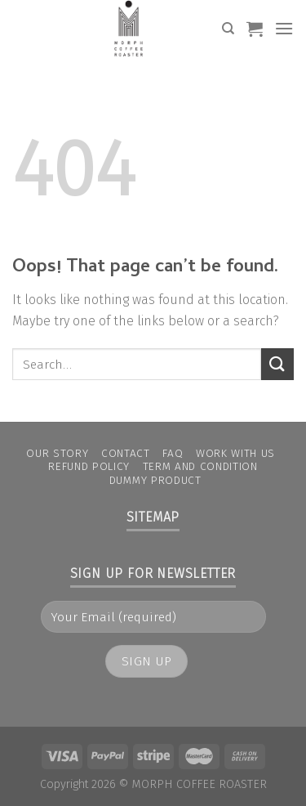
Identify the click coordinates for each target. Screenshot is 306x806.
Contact (125, 453)
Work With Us (235, 453)
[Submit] (277, 364)
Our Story (57, 453)
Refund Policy (89, 466)
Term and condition (200, 466)
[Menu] (284, 28)
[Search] (228, 28)
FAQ (172, 453)
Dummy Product (155, 480)
